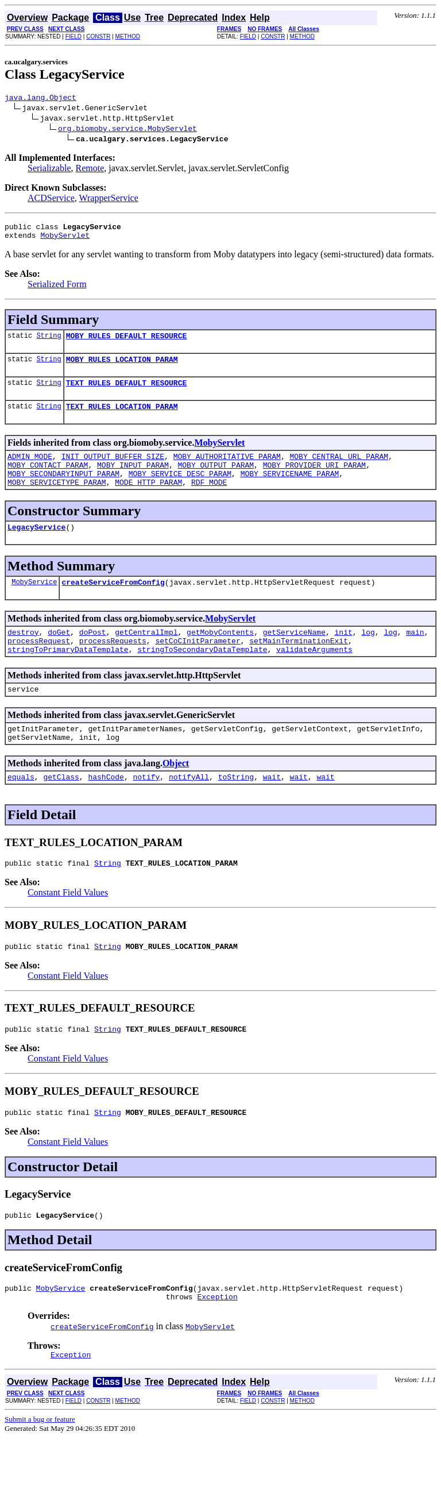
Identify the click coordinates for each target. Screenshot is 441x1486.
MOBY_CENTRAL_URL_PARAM (338, 470)
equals (20, 811)
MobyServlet (65, 240)
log (367, 656)
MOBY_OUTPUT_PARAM (215, 480)
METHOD (127, 36)
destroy (23, 656)
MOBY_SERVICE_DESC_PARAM (180, 490)
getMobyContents (220, 656)
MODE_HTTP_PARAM (148, 501)
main (415, 656)
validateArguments (314, 676)
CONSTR (98, 36)
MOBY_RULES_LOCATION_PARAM (122, 367)
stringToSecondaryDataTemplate (202, 676)
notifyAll (189, 811)
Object (176, 796)
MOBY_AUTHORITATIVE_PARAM (227, 470)
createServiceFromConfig (112, 604)
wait (272, 811)
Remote (90, 170)
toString (236, 811)
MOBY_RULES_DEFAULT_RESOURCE (126, 342)
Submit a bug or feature (40, 1467)
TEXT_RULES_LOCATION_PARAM (122, 418)
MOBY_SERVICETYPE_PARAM (56, 501)
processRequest (38, 666)
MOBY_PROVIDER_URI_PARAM (314, 480)
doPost (92, 656)
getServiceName (294, 656)
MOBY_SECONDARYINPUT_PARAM (63, 490)
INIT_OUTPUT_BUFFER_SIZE (112, 470)
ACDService (51, 199)
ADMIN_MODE (29, 470)
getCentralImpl (146, 656)
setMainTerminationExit (298, 666)
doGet (59, 656)
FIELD (73, 36)
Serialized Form (57, 289)
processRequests (112, 666)
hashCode (105, 811)
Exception (217, 1343)
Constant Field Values (68, 928)
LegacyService (36, 547)
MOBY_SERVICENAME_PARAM (290, 490)
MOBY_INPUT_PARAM (133, 480)
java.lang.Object (40, 99)
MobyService (34, 604)
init (344, 656)
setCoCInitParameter (197, 666)
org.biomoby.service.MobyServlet (127, 130)
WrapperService (108, 199)
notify (146, 811)
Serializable (49, 170)
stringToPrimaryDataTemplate (68, 676)
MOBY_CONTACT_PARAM (47, 480)
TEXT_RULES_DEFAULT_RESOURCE (126, 393)
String (48, 342)
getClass (61, 811)
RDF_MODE (209, 501)
